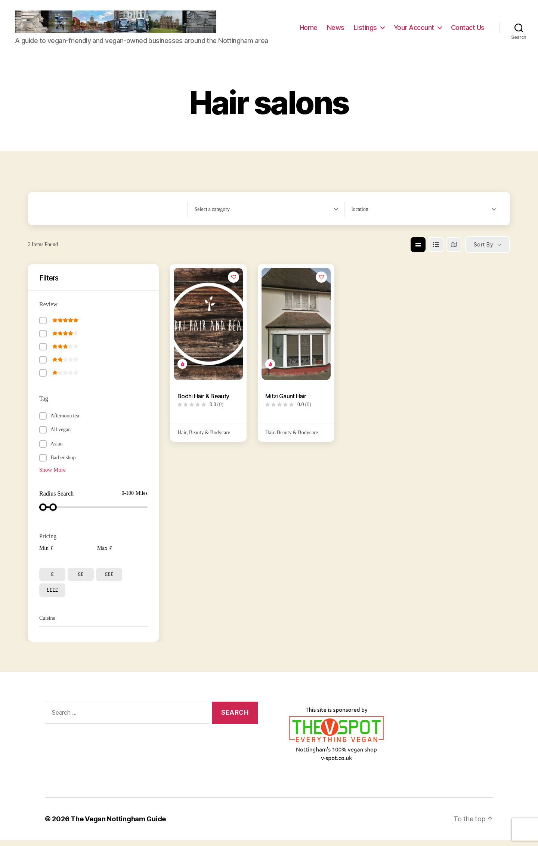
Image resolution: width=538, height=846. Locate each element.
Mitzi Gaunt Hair (285, 401)
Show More (52, 475)
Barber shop (63, 463)
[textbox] (212, 215)
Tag (43, 404)
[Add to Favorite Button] (233, 282)
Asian (56, 449)
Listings (365, 30)
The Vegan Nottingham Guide (118, 825)
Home (309, 30)
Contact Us (468, 30)
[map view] (453, 250)
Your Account (414, 30)
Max (102, 554)
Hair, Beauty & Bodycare (203, 438)
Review (48, 310)
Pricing (47, 542)
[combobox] (269, 215)
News (335, 30)
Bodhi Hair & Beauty (203, 401)
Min (44, 554)
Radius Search (56, 499)
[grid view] (418, 250)
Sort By (483, 250)
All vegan (60, 435)
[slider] (43, 513)
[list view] (436, 250)
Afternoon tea (64, 421)
